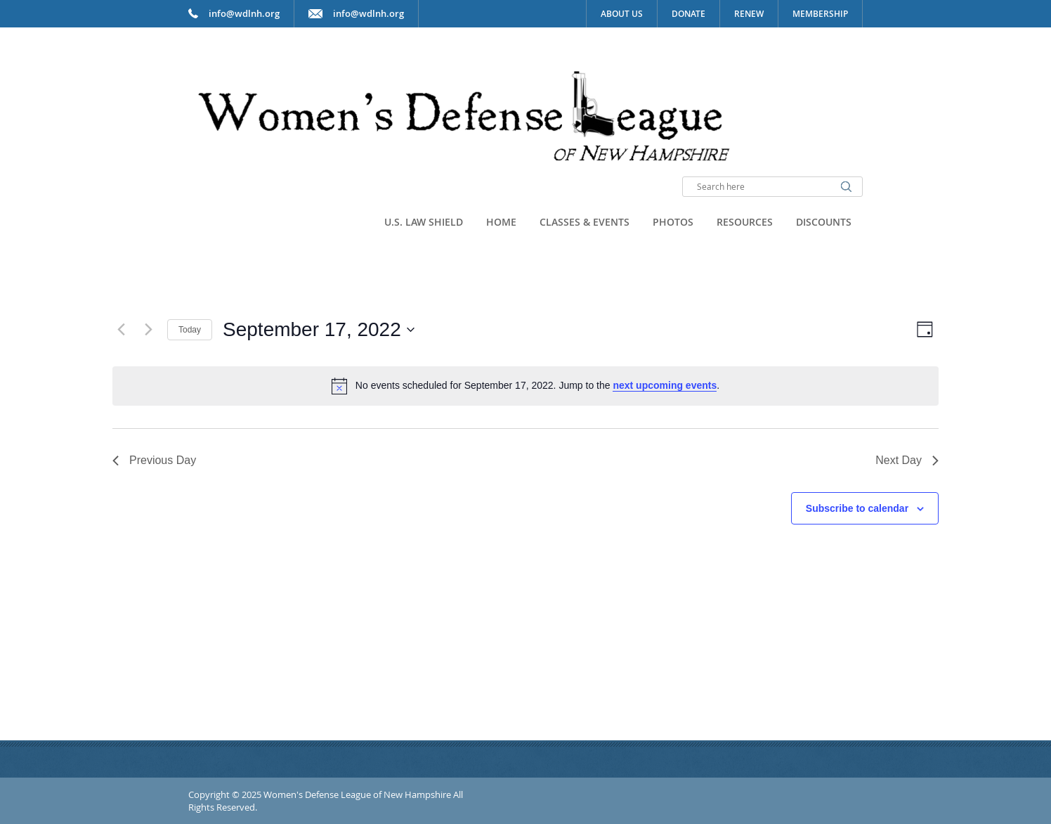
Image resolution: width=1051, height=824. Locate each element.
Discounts (823, 221)
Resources (745, 221)
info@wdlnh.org (368, 13)
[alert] (525, 386)
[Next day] (148, 329)
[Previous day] (120, 329)
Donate (688, 14)
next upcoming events (665, 385)
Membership (820, 14)
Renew (749, 14)
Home (501, 221)
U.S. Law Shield (423, 221)
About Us (622, 14)
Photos (673, 221)
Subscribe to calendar (857, 508)
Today (189, 330)
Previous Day (154, 460)
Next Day (907, 460)
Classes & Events (584, 221)
